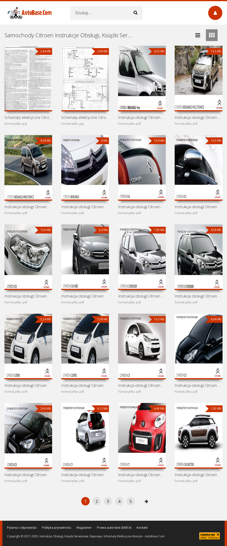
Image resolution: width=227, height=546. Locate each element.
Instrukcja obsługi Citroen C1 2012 (142, 474)
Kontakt (142, 527)
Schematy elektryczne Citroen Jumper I (28, 117)
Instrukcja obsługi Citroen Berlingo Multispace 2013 (28, 206)
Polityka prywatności (56, 527)
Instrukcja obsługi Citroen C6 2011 (142, 206)
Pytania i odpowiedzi (22, 527)
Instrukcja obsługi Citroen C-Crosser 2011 (142, 296)
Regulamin (84, 527)
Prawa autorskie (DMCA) (114, 527)
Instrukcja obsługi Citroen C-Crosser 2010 (198, 296)
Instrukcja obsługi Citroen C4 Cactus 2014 (198, 474)
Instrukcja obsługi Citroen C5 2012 (198, 206)
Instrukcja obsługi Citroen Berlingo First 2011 (142, 117)
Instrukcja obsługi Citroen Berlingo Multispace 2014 (198, 117)
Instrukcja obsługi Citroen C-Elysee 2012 (85, 296)
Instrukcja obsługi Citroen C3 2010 (28, 474)
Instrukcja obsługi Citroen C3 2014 (142, 385)
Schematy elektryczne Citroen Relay (85, 117)
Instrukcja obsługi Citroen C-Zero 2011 (85, 385)
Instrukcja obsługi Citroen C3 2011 (198, 385)
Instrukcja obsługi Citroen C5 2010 (28, 296)
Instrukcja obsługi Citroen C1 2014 (85, 474)
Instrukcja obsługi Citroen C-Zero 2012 (28, 385)
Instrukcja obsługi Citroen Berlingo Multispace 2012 (85, 206)
